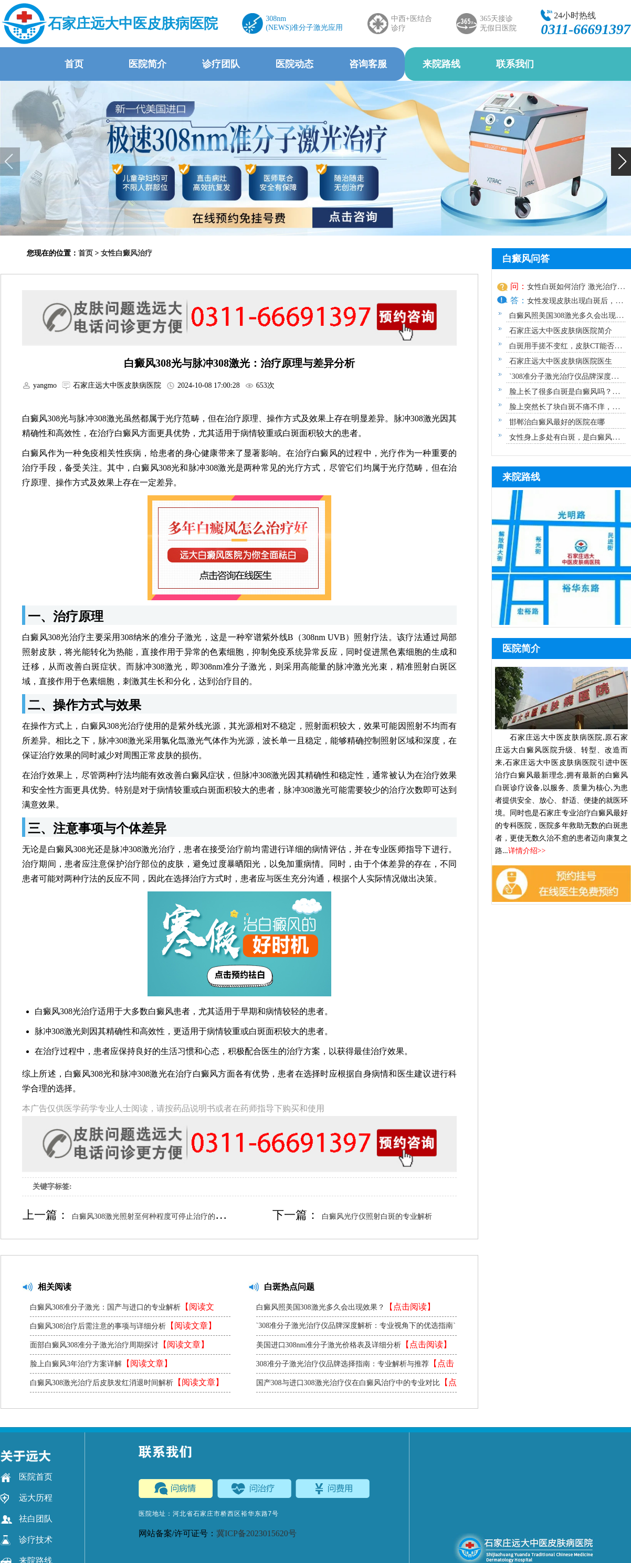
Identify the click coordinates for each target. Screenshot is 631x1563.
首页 (74, 64)
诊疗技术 (26, 1539)
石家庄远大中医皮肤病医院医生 (560, 361)
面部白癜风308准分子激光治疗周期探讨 (119, 1344)
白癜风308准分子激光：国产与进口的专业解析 (122, 1309)
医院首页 (26, 1476)
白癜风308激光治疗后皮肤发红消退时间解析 (127, 1382)
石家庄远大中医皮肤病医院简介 (560, 331)
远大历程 (26, 1497)
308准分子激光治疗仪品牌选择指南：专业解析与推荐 (355, 1366)
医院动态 (294, 64)
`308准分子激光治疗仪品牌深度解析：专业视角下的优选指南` (356, 1328)
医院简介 (147, 64)
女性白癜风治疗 (126, 253)
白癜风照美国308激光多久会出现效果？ (345, 1306)
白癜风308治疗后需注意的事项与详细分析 (123, 1325)
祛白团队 (26, 1518)
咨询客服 (368, 64)
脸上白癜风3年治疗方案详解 (101, 1363)
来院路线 (441, 64)
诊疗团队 (221, 64)
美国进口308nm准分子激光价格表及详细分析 (354, 1344)
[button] (621, 161)
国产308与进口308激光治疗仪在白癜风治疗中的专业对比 (356, 1385)
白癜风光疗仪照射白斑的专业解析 (377, 1216)
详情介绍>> (527, 851)
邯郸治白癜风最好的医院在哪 (557, 422)
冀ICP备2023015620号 (256, 1533)
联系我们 (515, 64)
